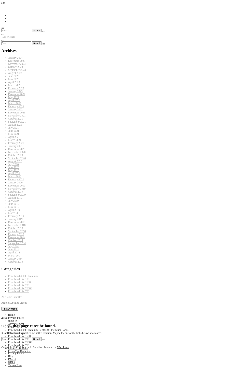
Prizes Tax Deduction (19, 351)
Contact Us (14, 326)
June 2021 (13, 130)
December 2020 (16, 149)
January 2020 (15, 182)
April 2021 (14, 136)
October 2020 (15, 155)
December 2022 (16, 94)
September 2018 (17, 231)
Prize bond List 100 (18, 279)
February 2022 (16, 106)
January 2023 (15, 91)
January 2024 (15, 57)
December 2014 (16, 237)
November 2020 (17, 152)
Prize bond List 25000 (20, 288)
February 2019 (16, 216)
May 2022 (13, 97)
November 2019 (17, 188)
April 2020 (14, 173)
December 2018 (16, 222)
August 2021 (15, 124)
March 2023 (14, 85)
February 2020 (16, 179)
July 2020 (13, 164)
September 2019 (17, 194)
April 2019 (14, 209)
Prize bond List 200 (18, 285)
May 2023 (13, 79)
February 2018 (16, 234)
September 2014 (17, 243)
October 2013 (15, 261)
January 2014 (15, 258)
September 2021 (17, 121)
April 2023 (14, 82)
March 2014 (14, 255)
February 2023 (16, 88)
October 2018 (15, 228)
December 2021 (16, 112)
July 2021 (13, 127)
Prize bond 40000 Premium (23, 276)
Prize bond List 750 (18, 291)
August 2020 (15, 161)
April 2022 (14, 100)
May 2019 (13, 206)
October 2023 (15, 66)
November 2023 (17, 63)
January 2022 (15, 109)
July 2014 (13, 246)
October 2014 (15, 240)
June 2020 (13, 167)
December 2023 (16, 60)
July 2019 (13, 200)
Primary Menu (10, 309)
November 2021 (17, 115)
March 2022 (14, 103)
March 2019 (14, 213)
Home (11, 314)
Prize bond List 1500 (19, 282)
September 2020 (17, 158)
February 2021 (16, 143)
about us (12, 320)
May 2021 (13, 133)
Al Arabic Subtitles (11, 297)
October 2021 (15, 118)
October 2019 (15, 191)
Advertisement (16, 323)
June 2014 (13, 249)
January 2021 (15, 146)
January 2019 (15, 219)
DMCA (12, 359)
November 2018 (17, 225)
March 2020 (14, 176)
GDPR (11, 362)
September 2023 (17, 69)
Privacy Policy (16, 317)
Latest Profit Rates (18, 348)
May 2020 (13, 170)
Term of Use (15, 365)
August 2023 (15, 73)
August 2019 (15, 197)
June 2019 (13, 203)
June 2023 (13, 76)
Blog (10, 356)
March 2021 (14, 139)
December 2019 (16, 185)
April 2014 (14, 252)
